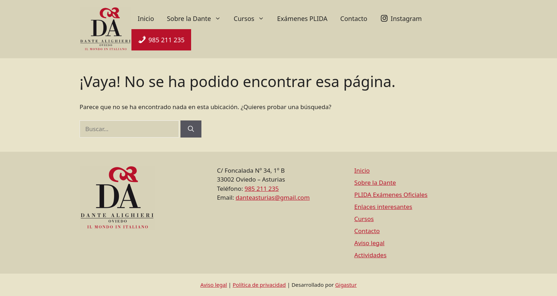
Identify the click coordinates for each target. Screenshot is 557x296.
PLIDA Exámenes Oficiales (390, 194)
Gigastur (346, 284)
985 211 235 (166, 40)
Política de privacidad (259, 284)
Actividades (370, 255)
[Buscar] (190, 129)
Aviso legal (369, 243)
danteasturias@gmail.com (272, 197)
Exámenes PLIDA (302, 18)
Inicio (146, 18)
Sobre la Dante (197, 18)
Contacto (353, 18)
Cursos (252, 18)
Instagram (406, 18)
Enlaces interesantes (383, 207)
